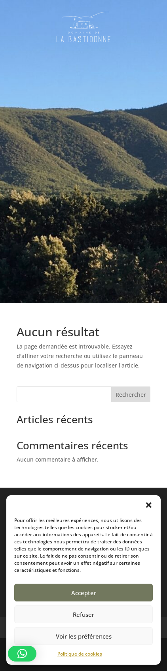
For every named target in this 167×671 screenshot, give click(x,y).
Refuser (83, 614)
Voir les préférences (84, 636)
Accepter (83, 593)
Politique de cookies (79, 653)
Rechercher (131, 394)
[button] (149, 505)
